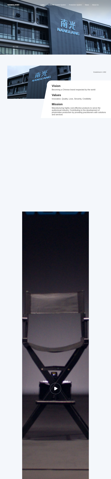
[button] (88, 48)
